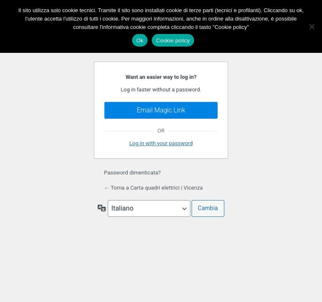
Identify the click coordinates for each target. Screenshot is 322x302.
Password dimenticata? (132, 172)
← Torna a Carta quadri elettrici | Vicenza (153, 188)
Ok (139, 40)
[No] (311, 26)
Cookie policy (173, 40)
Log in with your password (161, 143)
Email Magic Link (161, 110)
